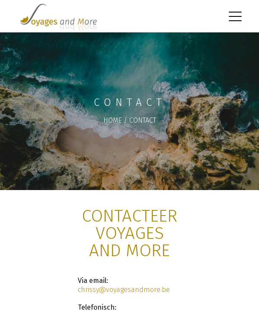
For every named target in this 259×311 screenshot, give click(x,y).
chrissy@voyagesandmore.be (124, 290)
